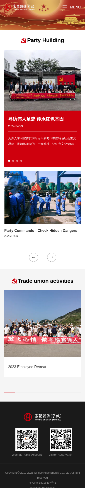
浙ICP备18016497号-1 (42, 482)
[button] (9, 161)
